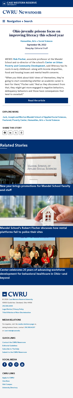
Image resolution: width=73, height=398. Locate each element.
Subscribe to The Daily (10, 349)
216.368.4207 (30, 327)
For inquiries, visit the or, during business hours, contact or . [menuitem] (19, 327)
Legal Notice (7, 309)
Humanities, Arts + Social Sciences (44, 120)
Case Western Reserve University (21, 299)
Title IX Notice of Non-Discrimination (16, 312)
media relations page (26, 324)
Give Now (6, 381)
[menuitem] (36, 342)
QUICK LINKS (8, 338)
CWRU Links (8, 373)
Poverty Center (19, 120)
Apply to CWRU (8, 378)
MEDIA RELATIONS (11, 320)
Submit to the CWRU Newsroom (14, 352)
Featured (7, 120)
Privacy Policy (18, 309)
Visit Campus (7, 384)
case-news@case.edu (12, 331)
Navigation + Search (17, 21)
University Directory (10, 388)
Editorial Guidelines (9, 346)
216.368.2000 (7, 306)
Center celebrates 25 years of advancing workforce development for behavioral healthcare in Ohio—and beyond (33, 274)
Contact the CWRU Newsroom (14, 342)
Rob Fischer (19, 59)
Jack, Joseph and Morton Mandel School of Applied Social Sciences (34, 117)
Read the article (36, 100)
